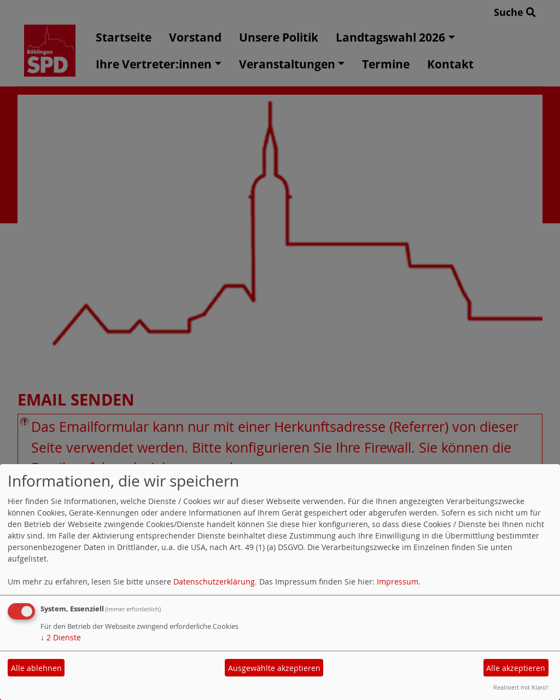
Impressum (397, 581)
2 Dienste (60, 637)
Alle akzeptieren (515, 668)
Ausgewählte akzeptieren (274, 668)
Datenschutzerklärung (214, 581)
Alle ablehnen (36, 668)
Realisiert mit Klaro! (520, 687)
